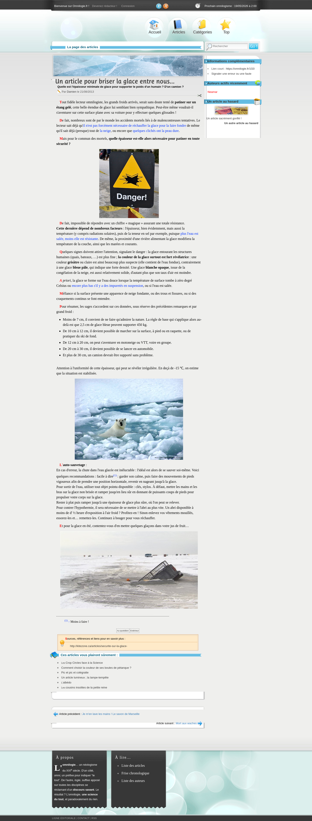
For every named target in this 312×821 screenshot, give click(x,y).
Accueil (155, 25)
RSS (94, 818)
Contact (84, 818)
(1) (115, 475)
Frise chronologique (135, 773)
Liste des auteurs (133, 781)
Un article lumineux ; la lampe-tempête (85, 677)
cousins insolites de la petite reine (84, 687)
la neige (105, 131)
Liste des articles (133, 765)
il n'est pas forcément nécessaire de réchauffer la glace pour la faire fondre (134, 125)
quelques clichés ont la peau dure (156, 131)
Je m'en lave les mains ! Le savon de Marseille (111, 714)
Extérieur (134, 630)
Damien (71, 91)
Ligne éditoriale (64, 818)
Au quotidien (123, 630)
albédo (66, 682)
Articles (179, 25)
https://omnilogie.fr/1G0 (239, 68)
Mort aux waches (186, 723)
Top (226, 25)
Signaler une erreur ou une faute (230, 73)
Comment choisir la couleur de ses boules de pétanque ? (96, 667)
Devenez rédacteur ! (104, 6)
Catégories (202, 25)
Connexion (128, 6)
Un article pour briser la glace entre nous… (115, 81)
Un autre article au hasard (241, 123)
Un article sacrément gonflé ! (224, 118)
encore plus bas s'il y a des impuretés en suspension (107, 285)
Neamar (214, 92)
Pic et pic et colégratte (75, 672)
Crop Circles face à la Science (82, 662)
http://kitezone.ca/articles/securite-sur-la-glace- (98, 646)
